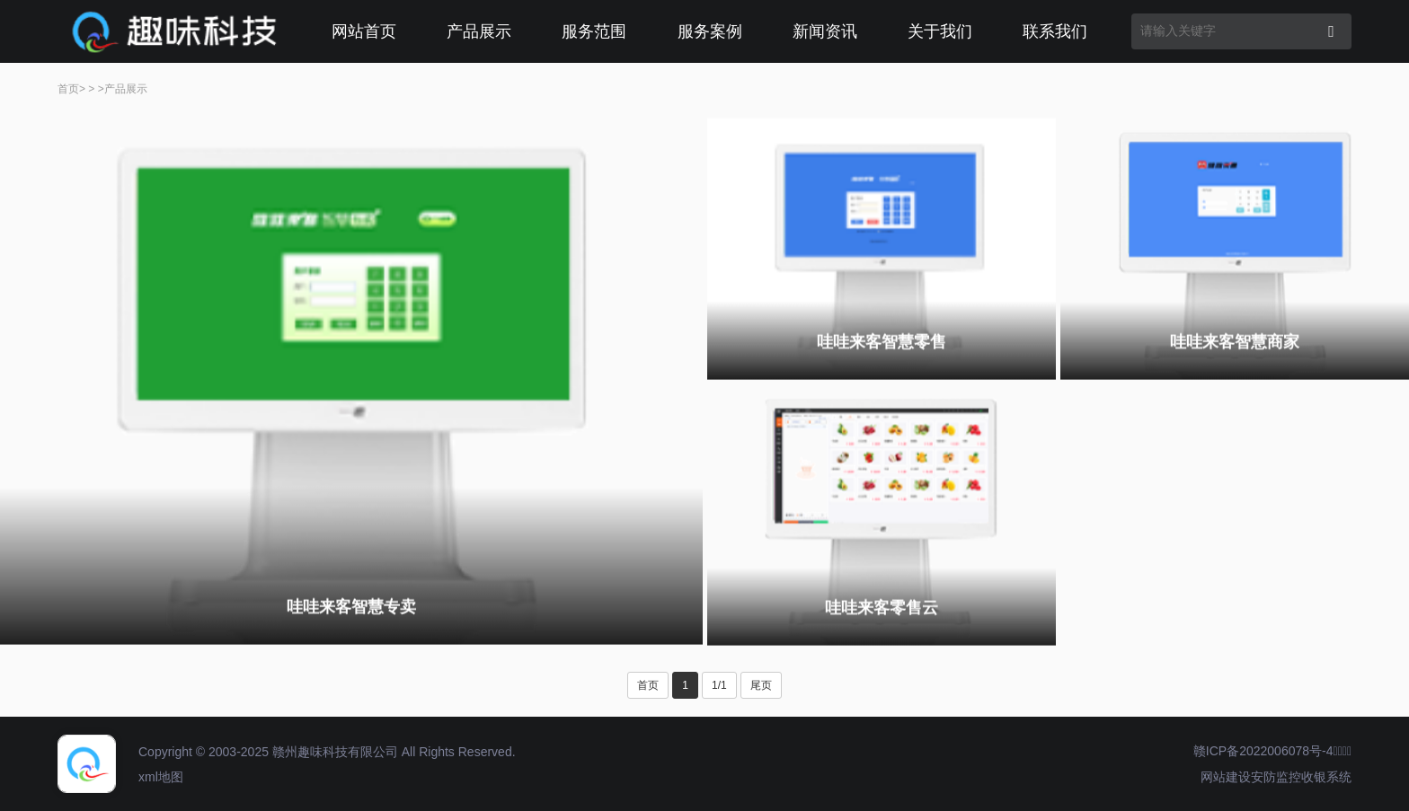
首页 (68, 89)
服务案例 (710, 31)
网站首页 (364, 31)
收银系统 (1326, 777)
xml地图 (160, 777)
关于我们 (940, 31)
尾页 (761, 685)
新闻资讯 (825, 31)
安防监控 (1276, 777)
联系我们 (1055, 31)
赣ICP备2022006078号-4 (1263, 751)
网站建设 (1226, 777)
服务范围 (594, 31)
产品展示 (479, 31)
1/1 (719, 685)
